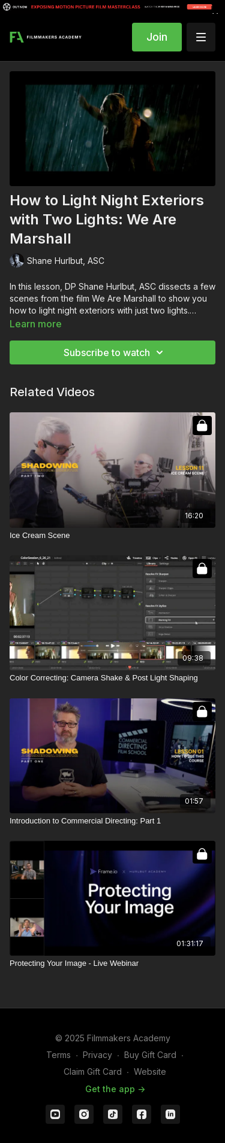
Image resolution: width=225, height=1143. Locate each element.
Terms (58, 1055)
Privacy (97, 1055)
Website (150, 1071)
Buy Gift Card (150, 1055)
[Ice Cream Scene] (112, 536)
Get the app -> (115, 1089)
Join (156, 37)
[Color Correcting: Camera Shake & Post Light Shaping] (112, 678)
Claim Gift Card (93, 1071)
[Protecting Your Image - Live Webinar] (112, 963)
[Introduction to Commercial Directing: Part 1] (112, 821)
